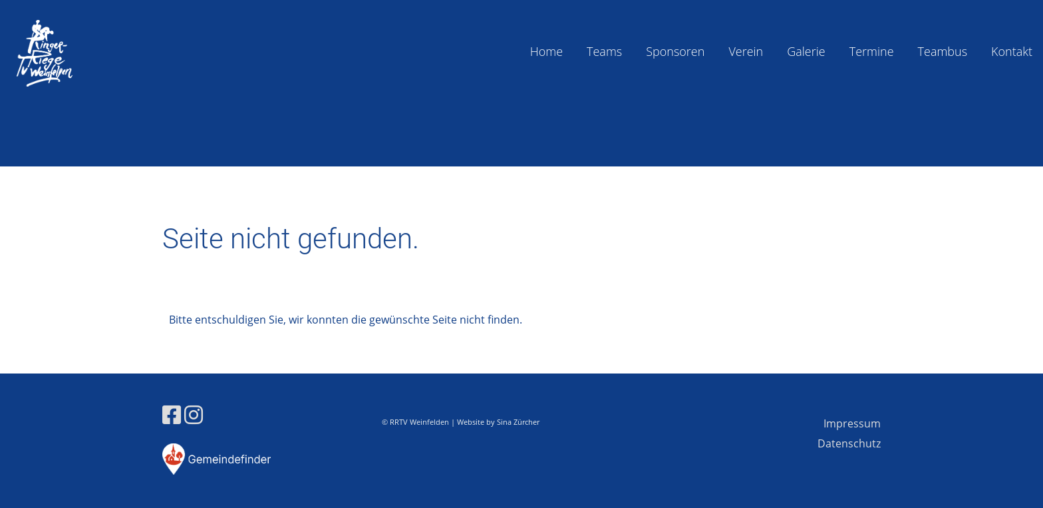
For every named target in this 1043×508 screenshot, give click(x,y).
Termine (871, 51)
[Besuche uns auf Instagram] (193, 414)
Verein (745, 51)
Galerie (806, 51)
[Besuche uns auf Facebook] (171, 414)
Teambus (943, 51)
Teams (604, 51)
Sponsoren (675, 51)
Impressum (852, 423)
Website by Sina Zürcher (498, 422)
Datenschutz (849, 443)
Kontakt (1011, 51)
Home (546, 51)
